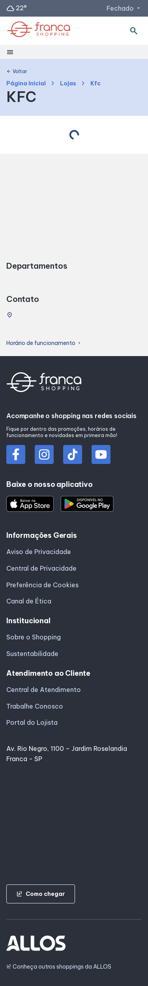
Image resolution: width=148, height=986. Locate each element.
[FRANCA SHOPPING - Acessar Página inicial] (38, 30)
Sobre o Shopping (33, 637)
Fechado (124, 8)
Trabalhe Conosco (34, 706)
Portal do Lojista (32, 722)
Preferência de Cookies (42, 585)
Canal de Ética (28, 601)
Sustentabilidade (32, 654)
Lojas (68, 83)
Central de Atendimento (43, 690)
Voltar (16, 71)
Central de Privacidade (41, 568)
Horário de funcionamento (44, 343)
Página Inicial (26, 83)
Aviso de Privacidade (38, 552)
